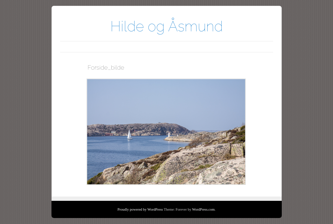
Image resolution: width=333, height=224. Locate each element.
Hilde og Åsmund (166, 26)
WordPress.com (203, 209)
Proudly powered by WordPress (140, 209)
